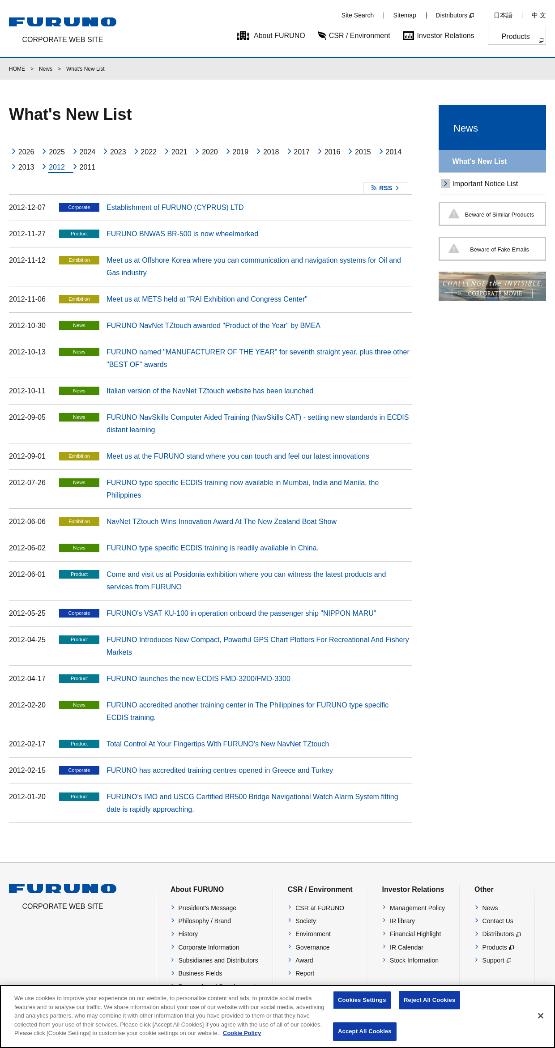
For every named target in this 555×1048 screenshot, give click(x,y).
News (45, 69)
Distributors (451, 15)
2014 (393, 152)
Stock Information (414, 960)
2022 (149, 152)
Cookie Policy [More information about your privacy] (242, 1040)
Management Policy (417, 908)
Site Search (358, 15)
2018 (271, 152)
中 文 (539, 15)
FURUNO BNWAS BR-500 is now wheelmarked (182, 234)
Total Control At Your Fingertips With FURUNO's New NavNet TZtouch (218, 744)
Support (493, 960)
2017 (302, 152)
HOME (17, 69)
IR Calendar (406, 947)
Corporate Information (209, 947)
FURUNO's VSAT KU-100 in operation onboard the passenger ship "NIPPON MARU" (241, 613)
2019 (241, 152)
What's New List (479, 161)
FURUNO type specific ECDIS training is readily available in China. (213, 548)
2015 (363, 152)
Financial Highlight (415, 933)
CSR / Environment (359, 35)
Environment (313, 933)
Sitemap (404, 15)
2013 (26, 167)
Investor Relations (445, 35)
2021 (179, 152)
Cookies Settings (362, 1007)
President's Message (208, 908)
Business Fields (200, 973)
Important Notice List (485, 183)
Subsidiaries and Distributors (218, 960)
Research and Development (217, 986)
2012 (57, 167)
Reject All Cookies (429, 1007)
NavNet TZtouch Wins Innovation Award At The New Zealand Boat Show (222, 521)
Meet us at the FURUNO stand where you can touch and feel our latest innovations (238, 456)
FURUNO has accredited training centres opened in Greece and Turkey (220, 770)
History (188, 933)
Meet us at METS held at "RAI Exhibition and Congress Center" (207, 299)
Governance (312, 947)
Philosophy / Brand (205, 920)
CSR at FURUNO (319, 908)
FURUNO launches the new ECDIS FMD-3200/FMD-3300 (198, 678)
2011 (88, 167)
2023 (118, 152)
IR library (402, 920)
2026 (26, 152)
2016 (332, 152)
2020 (210, 152)
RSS (385, 188)
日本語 (503, 15)
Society (305, 920)
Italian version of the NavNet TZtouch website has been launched (210, 391)
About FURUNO (279, 35)
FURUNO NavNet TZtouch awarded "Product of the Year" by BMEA (213, 325)
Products (516, 36)
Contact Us (497, 920)
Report (304, 973)
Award (304, 960)
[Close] (541, 1023)
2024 (88, 152)
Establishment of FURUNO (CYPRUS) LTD (175, 207)
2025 (57, 152)
